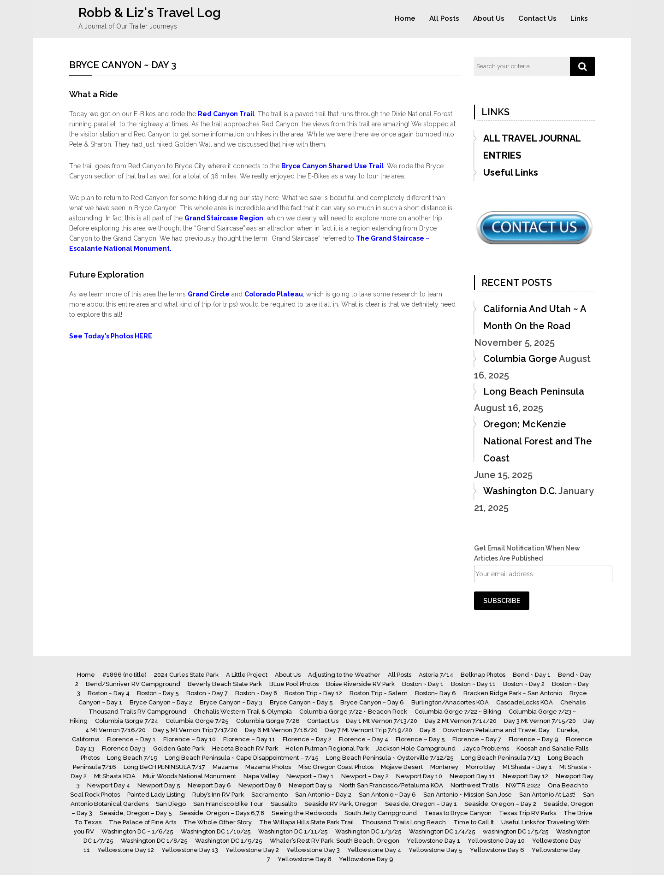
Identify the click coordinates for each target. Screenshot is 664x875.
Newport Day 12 (525, 776)
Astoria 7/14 (436, 674)
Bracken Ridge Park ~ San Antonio (512, 693)
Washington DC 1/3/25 (368, 831)
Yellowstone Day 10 (496, 840)
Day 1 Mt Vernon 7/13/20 (381, 720)
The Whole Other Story (218, 822)
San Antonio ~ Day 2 (323, 794)
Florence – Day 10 (189, 739)
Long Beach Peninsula (533, 391)
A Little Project (246, 674)
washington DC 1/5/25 (516, 831)
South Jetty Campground (380, 813)
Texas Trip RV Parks (527, 813)
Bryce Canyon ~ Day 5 (301, 702)
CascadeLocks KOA (524, 702)
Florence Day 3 (124, 748)
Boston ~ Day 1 (423, 683)
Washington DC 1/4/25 (442, 831)
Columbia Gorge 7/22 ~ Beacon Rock (353, 711)
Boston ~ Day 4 (109, 693)
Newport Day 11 (472, 776)
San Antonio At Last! (547, 794)
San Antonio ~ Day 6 (387, 794)
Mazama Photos (268, 766)
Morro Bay (480, 766)
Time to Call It (473, 822)
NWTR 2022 (523, 785)
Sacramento (269, 794)
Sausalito (284, 803)
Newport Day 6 (209, 785)
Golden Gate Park (179, 748)
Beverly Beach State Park (225, 683)
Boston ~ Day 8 (256, 693)
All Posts (444, 18)
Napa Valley (261, 776)
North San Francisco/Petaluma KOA (391, 785)
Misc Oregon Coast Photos (336, 766)
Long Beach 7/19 (132, 757)
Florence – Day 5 (420, 739)
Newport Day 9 (310, 785)
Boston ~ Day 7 (207, 693)
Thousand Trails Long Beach (404, 822)
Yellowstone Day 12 (125, 849)
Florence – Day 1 (131, 739)
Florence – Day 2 (307, 739)
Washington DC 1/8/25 (154, 840)
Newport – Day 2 (365, 776)
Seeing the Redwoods (304, 813)
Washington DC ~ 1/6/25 (137, 831)
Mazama (225, 766)
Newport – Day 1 (310, 776)
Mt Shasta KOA (115, 776)
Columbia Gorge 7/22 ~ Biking (458, 711)
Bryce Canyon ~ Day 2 (161, 702)
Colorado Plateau (273, 294)
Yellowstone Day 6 (497, 849)
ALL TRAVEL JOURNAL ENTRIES (532, 147)
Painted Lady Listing (156, 794)
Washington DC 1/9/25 (228, 840)
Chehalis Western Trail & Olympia (243, 711)
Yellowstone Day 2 (252, 849)
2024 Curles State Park (186, 674)
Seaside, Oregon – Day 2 (500, 803)
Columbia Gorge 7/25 (197, 720)
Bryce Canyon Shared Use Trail (332, 166)
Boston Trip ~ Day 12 (313, 693)
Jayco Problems (486, 748)
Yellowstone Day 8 (305, 859)
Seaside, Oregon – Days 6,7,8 (221, 813)
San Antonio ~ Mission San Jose (467, 794)
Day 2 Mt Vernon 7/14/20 (461, 720)
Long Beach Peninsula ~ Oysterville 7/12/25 (390, 757)
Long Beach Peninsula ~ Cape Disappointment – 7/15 (242, 757)
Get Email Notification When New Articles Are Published (527, 553)
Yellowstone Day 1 (433, 840)
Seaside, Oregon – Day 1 (421, 803)
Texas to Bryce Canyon (458, 813)
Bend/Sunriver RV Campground (133, 683)
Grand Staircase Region (223, 218)
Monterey (444, 766)
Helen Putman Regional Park (327, 748)
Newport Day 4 (108, 785)
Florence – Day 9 (533, 739)
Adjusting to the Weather (344, 674)
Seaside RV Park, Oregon (341, 803)
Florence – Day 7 (476, 739)
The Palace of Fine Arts (142, 822)
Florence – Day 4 (363, 739)
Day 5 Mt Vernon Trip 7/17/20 (195, 730)
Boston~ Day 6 (435, 693)
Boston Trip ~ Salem (379, 693)
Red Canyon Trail (226, 114)
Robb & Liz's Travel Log (149, 12)
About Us (488, 18)
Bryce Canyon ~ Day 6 (372, 702)
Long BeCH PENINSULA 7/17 (164, 766)
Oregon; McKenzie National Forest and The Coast (537, 441)
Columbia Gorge (520, 358)
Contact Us (537, 18)
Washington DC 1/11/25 (293, 831)
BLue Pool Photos (294, 683)
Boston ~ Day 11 (473, 683)
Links (579, 18)
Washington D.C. (520, 491)
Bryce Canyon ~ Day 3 (231, 702)
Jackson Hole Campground (416, 748)
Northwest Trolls (474, 785)
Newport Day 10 (419, 776)
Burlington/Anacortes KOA (450, 702)
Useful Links (510, 172)
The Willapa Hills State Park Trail (306, 822)
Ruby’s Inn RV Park (218, 794)
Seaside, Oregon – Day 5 (136, 813)
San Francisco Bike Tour (228, 803)
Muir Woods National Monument (189, 776)
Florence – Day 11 (249, 739)
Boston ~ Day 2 (524, 683)
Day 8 (428, 730)
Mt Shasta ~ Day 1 (527, 766)
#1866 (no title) (124, 674)
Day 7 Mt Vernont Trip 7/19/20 (368, 730)
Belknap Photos (483, 674)
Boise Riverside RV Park (360, 683)
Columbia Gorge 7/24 (126, 720)
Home (405, 18)
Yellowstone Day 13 (189, 849)
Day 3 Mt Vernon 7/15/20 (540, 720)
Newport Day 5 (158, 785)
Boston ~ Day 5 (158, 693)
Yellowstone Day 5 (435, 849)
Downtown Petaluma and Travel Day (496, 730)
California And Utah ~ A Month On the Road (534, 317)
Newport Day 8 (259, 785)
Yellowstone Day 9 (366, 859)
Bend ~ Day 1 (532, 674)
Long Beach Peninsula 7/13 (500, 757)
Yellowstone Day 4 (374, 849)
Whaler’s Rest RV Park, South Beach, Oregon (334, 840)
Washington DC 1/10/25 (216, 831)
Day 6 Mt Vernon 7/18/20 (281, 730)
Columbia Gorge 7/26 (268, 720)
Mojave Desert (402, 766)
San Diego (171, 803)
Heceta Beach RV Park (245, 748)
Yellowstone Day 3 (313, 849)
